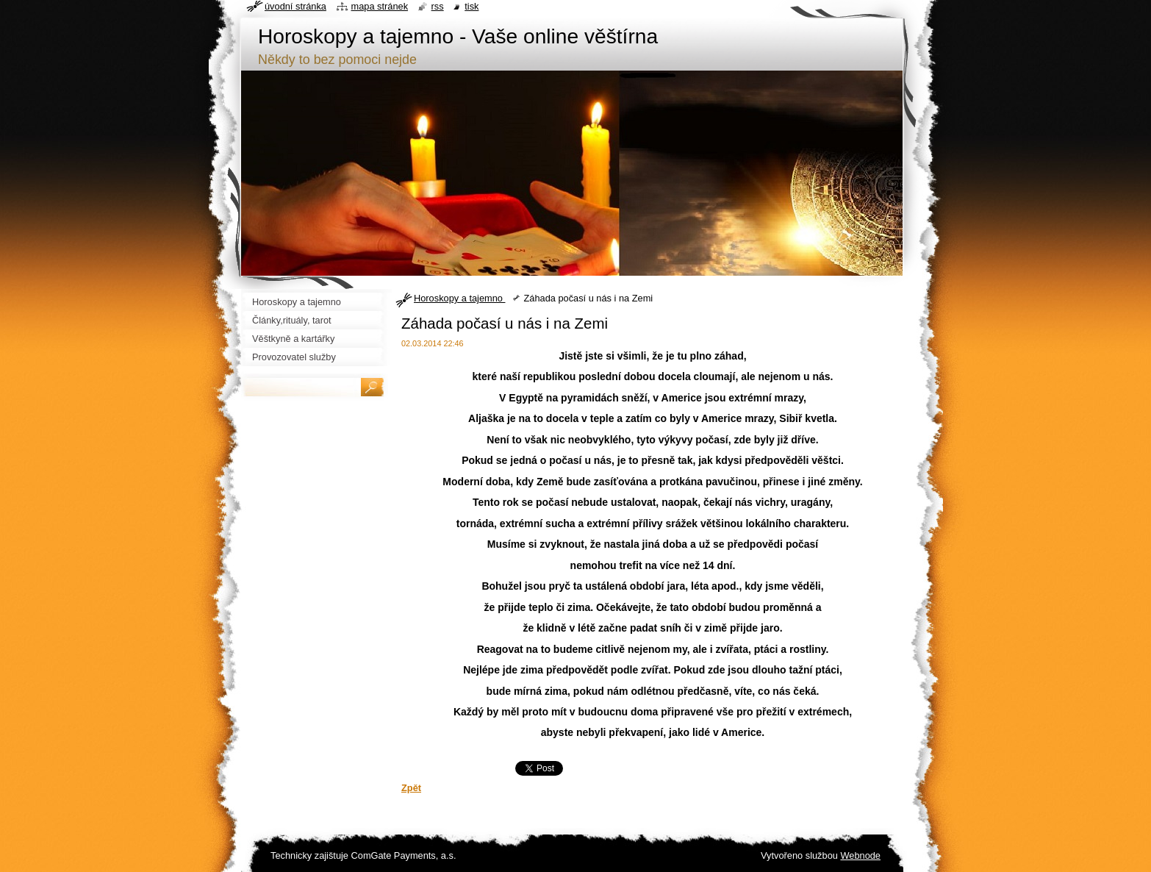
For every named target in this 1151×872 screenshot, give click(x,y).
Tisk (471, 6)
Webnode (860, 855)
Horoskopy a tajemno (459, 298)
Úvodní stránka (295, 6)
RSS (437, 6)
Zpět (411, 787)
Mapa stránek (380, 6)
